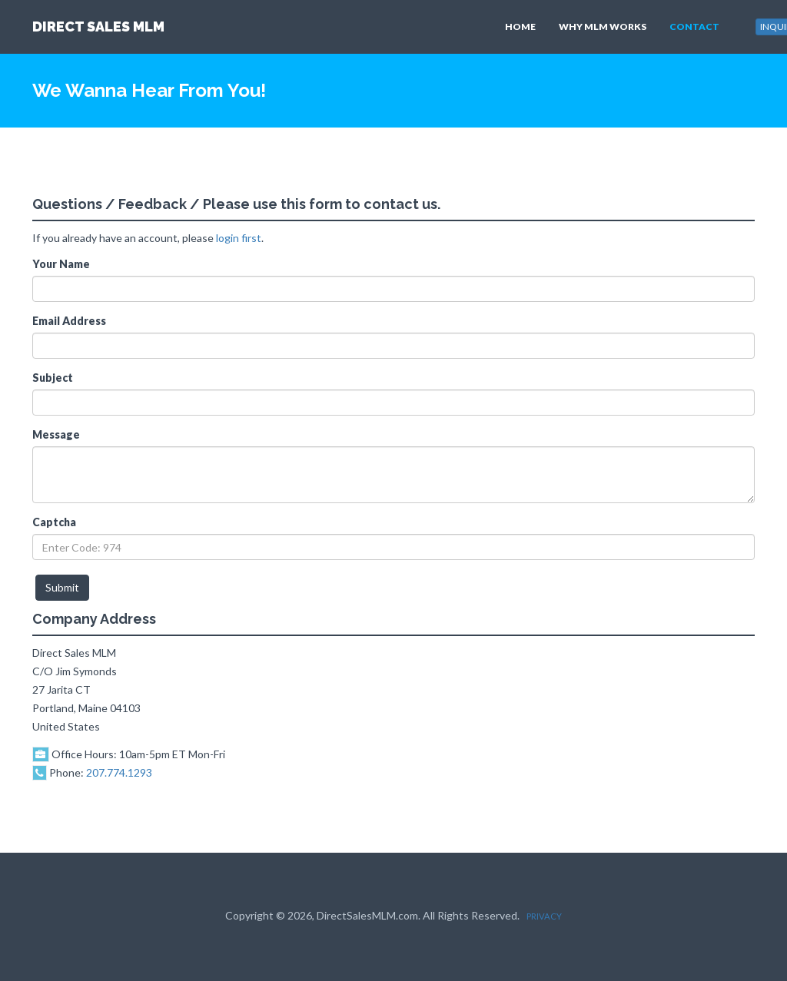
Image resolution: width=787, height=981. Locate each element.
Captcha (54, 522)
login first (238, 237)
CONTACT (694, 26)
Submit (62, 587)
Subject (52, 377)
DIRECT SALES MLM (98, 26)
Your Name (61, 263)
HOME (520, 26)
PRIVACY (544, 916)
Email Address (69, 320)
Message (56, 434)
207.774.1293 (119, 772)
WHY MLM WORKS (602, 26)
